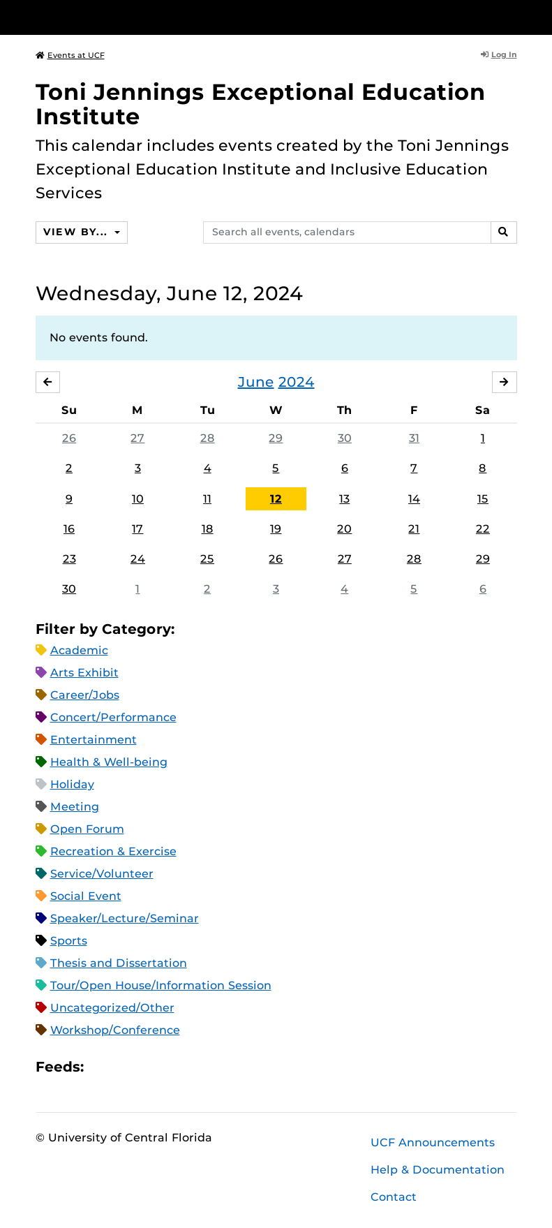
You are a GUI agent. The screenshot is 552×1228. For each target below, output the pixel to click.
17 (137, 528)
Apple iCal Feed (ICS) (102, 1067)
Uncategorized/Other (112, 1007)
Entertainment (93, 739)
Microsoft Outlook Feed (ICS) (125, 1067)
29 (276, 438)
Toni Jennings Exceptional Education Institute (261, 104)
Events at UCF (70, 55)
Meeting (74, 806)
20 (344, 528)
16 (69, 528)
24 (137, 558)
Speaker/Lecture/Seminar (124, 918)
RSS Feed (149, 1067)
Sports (68, 940)
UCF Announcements (433, 1142)
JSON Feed (197, 1067)
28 (207, 438)
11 (207, 498)
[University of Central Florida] (128, 17)
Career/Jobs (84, 695)
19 (275, 528)
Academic (79, 650)
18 (208, 528)
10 (138, 498)
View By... (77, 231)
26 (69, 438)
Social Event (85, 896)
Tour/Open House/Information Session (160, 985)
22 (483, 528)
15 (482, 498)
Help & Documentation (438, 1169)
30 (345, 438)
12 (276, 498)
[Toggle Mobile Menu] (513, 16)
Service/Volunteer (102, 873)
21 (413, 528)
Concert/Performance (113, 717)
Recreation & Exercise (113, 851)
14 (414, 498)
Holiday (72, 784)
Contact (394, 1197)
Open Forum (87, 829)
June (256, 381)
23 (69, 558)
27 (137, 438)
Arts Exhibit (84, 672)
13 (344, 498)
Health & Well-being (108, 762)
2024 (296, 381)
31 (414, 438)
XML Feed (173, 1067)
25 (207, 558)
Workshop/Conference (115, 1030)
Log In (499, 54)
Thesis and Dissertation (118, 963)
